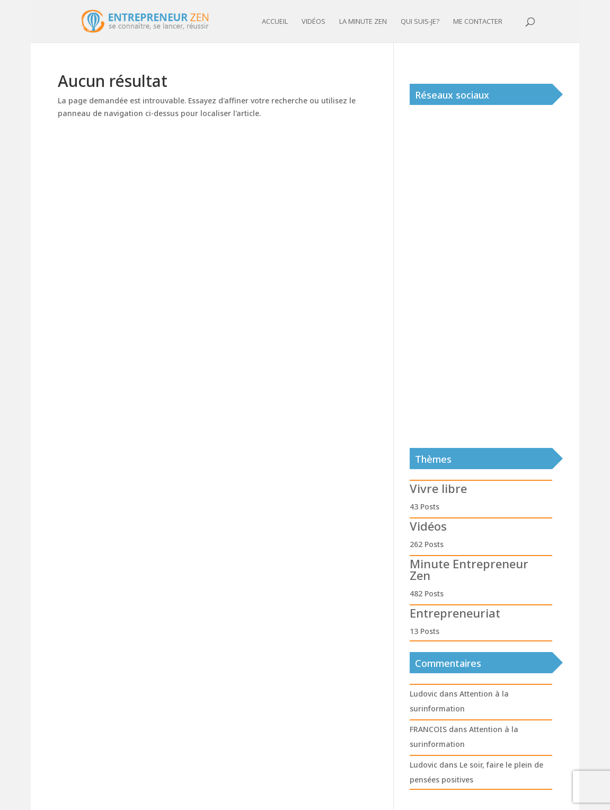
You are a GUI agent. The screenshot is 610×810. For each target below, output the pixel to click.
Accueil (275, 21)
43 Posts (424, 506)
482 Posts (427, 593)
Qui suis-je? (420, 21)
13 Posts (424, 631)
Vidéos (313, 21)
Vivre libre (438, 488)
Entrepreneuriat (455, 613)
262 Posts (427, 544)
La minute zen (363, 21)
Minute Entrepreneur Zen (469, 569)
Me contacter (477, 21)
